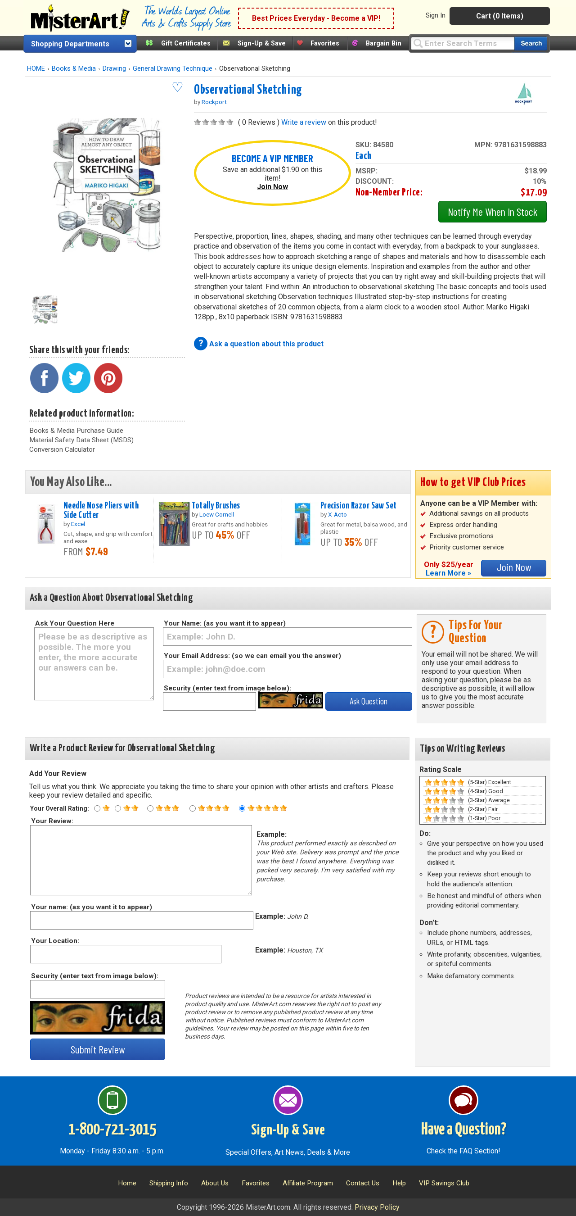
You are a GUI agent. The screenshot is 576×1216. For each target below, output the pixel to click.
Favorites (324, 43)
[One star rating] (97, 808)
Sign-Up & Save (262, 43)
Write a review (303, 122)
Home (127, 1183)
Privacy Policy (377, 1207)
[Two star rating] (118, 808)
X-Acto (337, 514)
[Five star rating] (242, 808)
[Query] (462, 43)
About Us (215, 1183)
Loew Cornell (216, 514)
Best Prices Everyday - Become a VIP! (316, 18)
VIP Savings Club (444, 1183)
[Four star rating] (192, 808)
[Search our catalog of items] (530, 43)
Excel (78, 523)
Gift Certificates (186, 43)
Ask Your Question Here (74, 623)
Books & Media (74, 69)
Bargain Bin (383, 43)
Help (399, 1183)
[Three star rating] (150, 808)
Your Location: (54, 941)
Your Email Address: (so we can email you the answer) (252, 656)
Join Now (272, 186)
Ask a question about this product (266, 344)
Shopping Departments (70, 44)
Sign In (436, 15)
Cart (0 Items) (499, 16)
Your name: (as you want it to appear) (91, 907)
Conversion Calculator (62, 449)
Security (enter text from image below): (227, 688)
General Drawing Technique (172, 69)
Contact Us (362, 1183)
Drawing (114, 69)
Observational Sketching (248, 90)
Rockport (214, 101)
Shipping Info (168, 1183)
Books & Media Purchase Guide (76, 431)
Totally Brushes (216, 505)
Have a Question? (463, 1130)
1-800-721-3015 (112, 1130)
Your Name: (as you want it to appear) (225, 623)
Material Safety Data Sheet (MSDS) (81, 440)
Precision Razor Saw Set (358, 505)
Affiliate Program (308, 1183)
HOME (36, 69)
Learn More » (448, 573)
